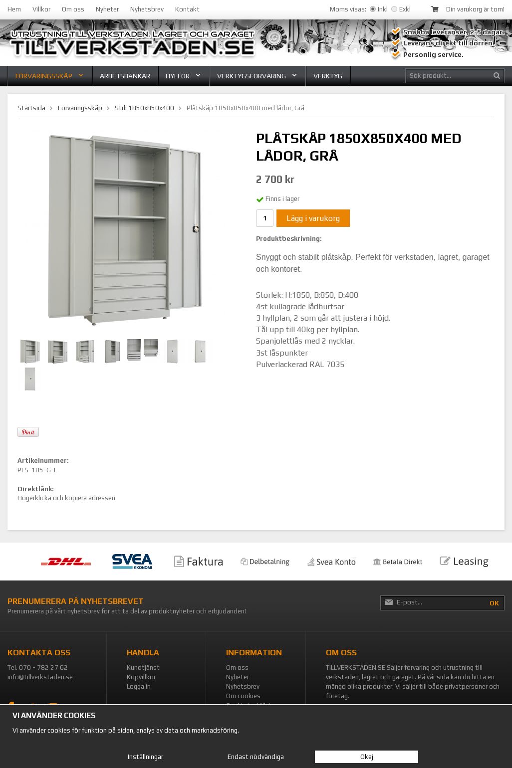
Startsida (31, 108)
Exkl (401, 9)
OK (494, 603)
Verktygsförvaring (257, 76)
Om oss (73, 9)
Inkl (379, 9)
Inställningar (145, 757)
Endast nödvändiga (256, 757)
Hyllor (184, 76)
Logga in (139, 686)
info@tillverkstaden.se (40, 677)
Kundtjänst (143, 667)
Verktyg (327, 76)
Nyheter (107, 9)
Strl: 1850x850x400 (144, 108)
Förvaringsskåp (49, 76)
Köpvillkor (141, 677)
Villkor (41, 9)
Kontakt (187, 9)
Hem (14, 9)
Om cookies (243, 696)
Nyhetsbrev (147, 9)
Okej (366, 757)
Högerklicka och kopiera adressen (66, 498)
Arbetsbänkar (125, 76)
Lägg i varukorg (313, 218)
